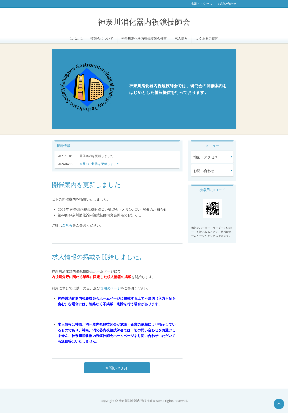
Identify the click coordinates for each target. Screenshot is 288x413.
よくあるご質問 (206, 38)
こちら (67, 225)
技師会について (101, 38)
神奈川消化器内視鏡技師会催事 (144, 38)
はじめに (76, 38)
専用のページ (110, 288)
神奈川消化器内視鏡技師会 (144, 22)
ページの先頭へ (279, 404)
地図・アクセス (201, 4)
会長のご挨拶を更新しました (100, 164)
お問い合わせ (227, 4)
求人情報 (181, 38)
